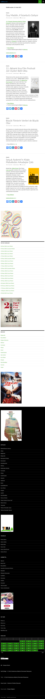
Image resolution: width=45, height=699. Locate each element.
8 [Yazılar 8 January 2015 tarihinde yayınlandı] (22, 643)
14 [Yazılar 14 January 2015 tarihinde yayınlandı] (16, 645)
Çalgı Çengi (8, 170)
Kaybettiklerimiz (4, 485)
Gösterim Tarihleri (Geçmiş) (14, 683)
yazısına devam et (11, 52)
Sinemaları (3, 578)
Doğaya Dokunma (4, 340)
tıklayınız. (25, 49)
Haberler (7, 12)
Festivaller (3, 345)
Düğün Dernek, (15, 168)
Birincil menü (43, 1)
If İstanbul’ (13, 41)
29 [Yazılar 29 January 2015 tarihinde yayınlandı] (22, 650)
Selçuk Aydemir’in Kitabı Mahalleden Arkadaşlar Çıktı (19, 160)
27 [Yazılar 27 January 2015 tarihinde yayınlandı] (10, 650)
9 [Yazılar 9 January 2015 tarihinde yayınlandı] (28, 643)
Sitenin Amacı (3, 502)
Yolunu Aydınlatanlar (5, 588)
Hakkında (3, 480)
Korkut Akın (3, 544)
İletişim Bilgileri (11, 689)
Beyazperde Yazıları (5, 458)
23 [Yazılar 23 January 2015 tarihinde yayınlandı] (28, 648)
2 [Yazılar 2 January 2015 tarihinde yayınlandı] (28, 641)
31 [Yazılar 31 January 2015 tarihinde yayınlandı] (34, 650)
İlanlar (2, 483)
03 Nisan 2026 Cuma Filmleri (7, 261)
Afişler (2, 451)
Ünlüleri (2, 580)
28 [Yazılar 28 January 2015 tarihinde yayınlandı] (16, 650)
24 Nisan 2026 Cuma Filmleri (7, 270)
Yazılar (2, 367)
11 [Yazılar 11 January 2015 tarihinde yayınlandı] (41, 643)
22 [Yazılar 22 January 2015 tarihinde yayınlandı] (22, 648)
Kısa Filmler (3, 357)
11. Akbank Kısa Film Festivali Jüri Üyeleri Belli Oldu (20, 69)
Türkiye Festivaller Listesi (6, 507)
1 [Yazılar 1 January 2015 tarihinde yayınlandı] (22, 641)
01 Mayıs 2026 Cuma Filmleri (7, 273)
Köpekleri (3, 570)
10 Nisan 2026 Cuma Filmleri (7, 263)
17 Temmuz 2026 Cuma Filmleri (7, 288)
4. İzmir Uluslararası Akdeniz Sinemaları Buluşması (19, 671)
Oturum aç (3, 623)
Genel (2, 350)
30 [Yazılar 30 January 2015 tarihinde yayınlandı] (28, 650)
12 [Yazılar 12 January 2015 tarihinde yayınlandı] (3, 645)
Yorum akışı (3, 628)
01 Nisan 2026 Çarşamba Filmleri (8, 258)
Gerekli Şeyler (4, 352)
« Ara (2, 652)
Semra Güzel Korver (5, 549)
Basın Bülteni (10, 47)
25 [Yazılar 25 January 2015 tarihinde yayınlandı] (41, 648)
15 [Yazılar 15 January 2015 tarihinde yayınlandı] (22, 645)
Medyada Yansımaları (5, 573)
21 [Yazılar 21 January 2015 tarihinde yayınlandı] (16, 648)
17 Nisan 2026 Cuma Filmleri (7, 266)
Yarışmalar (3, 505)
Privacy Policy (3, 697)
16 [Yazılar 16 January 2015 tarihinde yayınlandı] (28, 645)
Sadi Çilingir (16, 17)
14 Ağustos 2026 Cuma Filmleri (7, 290)
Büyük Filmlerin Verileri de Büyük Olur (22, 121)
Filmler (2, 347)
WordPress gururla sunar (11, 697)
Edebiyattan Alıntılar (5, 468)
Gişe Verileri (3, 355)
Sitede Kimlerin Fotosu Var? (6, 500)
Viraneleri (3, 583)
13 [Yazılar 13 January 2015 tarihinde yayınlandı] (10, 645)
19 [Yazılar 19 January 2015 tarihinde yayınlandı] (3, 648)
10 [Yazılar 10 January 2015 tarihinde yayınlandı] (34, 643)
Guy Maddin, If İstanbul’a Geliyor (22, 15)
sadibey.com (4, 1)
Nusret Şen (3, 546)
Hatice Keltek (3, 542)
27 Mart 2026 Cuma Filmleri (7, 256)
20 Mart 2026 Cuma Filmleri (7, 253)
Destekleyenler (4, 463)
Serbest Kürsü (4, 551)
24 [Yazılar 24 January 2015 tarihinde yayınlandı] (34, 648)
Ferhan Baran (3, 539)
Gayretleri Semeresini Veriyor (7, 568)
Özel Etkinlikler (4, 362)
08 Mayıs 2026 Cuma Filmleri (7, 275)
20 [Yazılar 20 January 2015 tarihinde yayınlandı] (10, 648)
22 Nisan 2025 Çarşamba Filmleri (8, 268)
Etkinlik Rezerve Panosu (6, 448)
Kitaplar (2, 359)
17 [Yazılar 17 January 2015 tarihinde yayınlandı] (34, 645)
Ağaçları (2, 560)
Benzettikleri (3, 337)
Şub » (43, 652)
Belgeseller (3, 335)
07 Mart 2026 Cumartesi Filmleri (8, 248)
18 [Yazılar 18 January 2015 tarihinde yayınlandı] (41, 645)
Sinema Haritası (4, 497)
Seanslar (2, 364)
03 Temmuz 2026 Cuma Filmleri (7, 285)
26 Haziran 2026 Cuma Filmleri (7, 283)
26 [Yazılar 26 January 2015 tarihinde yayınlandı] (3, 650)
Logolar (2, 492)
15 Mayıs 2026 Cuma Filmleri (7, 278)
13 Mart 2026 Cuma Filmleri (7, 251)
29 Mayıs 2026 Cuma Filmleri (7, 280)
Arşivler (2, 657)
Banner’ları (3, 563)
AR (1, 665)
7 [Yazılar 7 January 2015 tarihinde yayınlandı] (16, 643)
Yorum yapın (23, 17)
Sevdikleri (3, 575)
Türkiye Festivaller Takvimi (6, 510)
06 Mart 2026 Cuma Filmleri (7, 246)
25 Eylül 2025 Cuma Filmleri (7, 293)
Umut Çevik (3, 683)
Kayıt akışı (3, 625)
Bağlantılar (3, 453)
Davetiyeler (3, 460)
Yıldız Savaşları (4, 585)
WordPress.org (4, 630)
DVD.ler (2, 342)
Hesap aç (3, 620)
